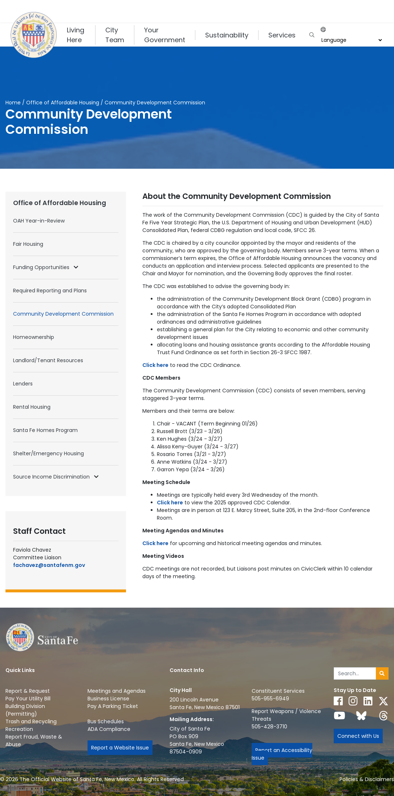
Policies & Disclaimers (367, 779)
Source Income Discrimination (52, 476)
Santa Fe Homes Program (45, 430)
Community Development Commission (63, 313)
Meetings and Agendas (117, 691)
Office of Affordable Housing (62, 102)
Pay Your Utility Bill (27, 698)
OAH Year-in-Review (39, 220)
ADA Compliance (109, 729)
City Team (114, 34)
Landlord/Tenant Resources (48, 360)
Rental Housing (31, 407)
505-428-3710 (269, 726)
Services (282, 35)
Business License (108, 698)
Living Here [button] (75, 34)
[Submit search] (382, 673)
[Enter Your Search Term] (355, 673)
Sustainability (226, 35)
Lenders (23, 383)
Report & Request (27, 691)
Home (13, 102)
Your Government (164, 34)
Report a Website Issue (120, 747)
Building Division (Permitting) (25, 710)
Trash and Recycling (31, 721)
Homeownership (33, 337)
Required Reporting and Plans (50, 290)
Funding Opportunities (42, 267)
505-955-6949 (270, 698)
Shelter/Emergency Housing (48, 453)
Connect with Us (358, 736)
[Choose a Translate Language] (350, 40)
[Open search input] (311, 35)
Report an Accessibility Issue (282, 754)
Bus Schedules (106, 721)
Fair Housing (28, 244)
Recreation (19, 729)
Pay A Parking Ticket (113, 706)
